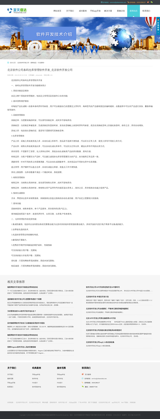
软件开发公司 (62, 402)
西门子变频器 (92, 402)
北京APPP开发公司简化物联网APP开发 (101, 318)
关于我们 (70, 11)
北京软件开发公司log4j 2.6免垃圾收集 (100, 342)
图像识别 (121, 11)
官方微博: (88, 374)
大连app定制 (73, 402)
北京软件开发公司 (23, 63)
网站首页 (57, 11)
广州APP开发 (82, 402)
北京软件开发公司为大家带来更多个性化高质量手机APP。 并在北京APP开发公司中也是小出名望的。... (119, 291)
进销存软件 (53, 402)
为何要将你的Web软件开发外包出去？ (21, 311)
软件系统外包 (36, 387)
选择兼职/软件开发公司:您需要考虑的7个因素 (24, 299)
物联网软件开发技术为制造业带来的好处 (22, 287)
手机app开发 (95, 11)
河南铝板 (133, 402)
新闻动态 (133, 11)
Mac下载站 (124, 402)
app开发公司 (116, 402)
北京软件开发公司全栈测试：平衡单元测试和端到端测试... (104, 312)
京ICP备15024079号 (134, 415)
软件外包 (35, 378)
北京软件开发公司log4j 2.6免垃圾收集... (98, 346)
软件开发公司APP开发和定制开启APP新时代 (103, 287)
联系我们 (146, 11)
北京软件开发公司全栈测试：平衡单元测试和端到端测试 (107, 309)
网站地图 (45, 402)
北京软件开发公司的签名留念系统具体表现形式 (104, 330)
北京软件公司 (17, 80)
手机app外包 (36, 374)
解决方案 (108, 11)
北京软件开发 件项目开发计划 (97, 297)
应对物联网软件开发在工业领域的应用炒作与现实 (26, 323)
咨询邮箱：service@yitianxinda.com (95, 378)
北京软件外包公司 (35, 402)
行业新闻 (41, 63)
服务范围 (10, 378)
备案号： (125, 415)
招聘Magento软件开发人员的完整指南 (21, 347)
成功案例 (83, 11)
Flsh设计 (35, 383)
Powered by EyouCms (62, 415)
